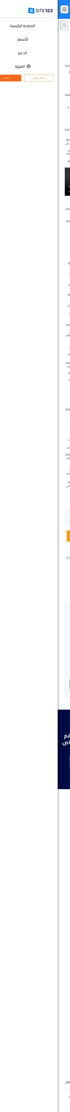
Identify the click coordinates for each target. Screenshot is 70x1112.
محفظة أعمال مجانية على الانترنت (44, 948)
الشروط (55, 1097)
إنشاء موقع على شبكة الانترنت (35, 684)
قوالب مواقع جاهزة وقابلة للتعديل (43, 873)
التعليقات (57, 862)
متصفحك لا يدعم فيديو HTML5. (35, 182)
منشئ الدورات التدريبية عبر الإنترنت (44, 982)
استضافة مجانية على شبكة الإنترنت (43, 999)
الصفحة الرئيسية (54, 845)
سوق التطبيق (50, 879)
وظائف (53, 1041)
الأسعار (59, 850)
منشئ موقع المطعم (50, 988)
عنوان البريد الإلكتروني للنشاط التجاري (42, 965)
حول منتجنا (57, 1024)
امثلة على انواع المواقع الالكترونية (43, 867)
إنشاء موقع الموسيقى (49, 937)
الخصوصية (43, 1097)
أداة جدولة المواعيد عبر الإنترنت (45, 994)
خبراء (60, 1052)
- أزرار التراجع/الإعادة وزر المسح (42, 592)
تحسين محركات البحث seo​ (48, 1010)
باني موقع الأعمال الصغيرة (47, 954)
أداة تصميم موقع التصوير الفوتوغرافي (41, 926)
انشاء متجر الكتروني (51, 903)
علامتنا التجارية (54, 1058)
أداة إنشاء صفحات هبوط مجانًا (45, 915)
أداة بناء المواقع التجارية (49, 920)
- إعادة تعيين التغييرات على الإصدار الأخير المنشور (35, 559)
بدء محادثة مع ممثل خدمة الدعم (35, 536)
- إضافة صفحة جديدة (48, 572)
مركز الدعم (56, 1030)
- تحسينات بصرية (51, 587)
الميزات (59, 856)
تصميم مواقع (55, 898)
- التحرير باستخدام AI (49, 582)
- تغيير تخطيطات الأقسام (46, 567)
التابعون (58, 1047)
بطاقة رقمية (55, 960)
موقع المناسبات (53, 932)
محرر (54, 25)
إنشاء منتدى (55, 977)
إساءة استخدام (28, 1097)
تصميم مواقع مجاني (51, 1005)
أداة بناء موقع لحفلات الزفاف (46, 943)
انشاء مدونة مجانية (51, 971)
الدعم (64, 25)
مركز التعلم (56, 1035)
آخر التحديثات (56, 884)
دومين (59, 909)
